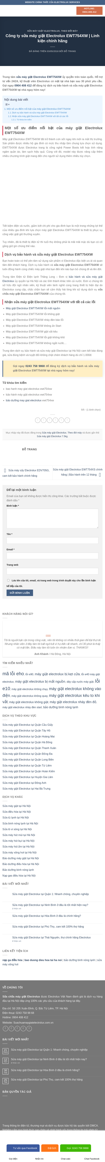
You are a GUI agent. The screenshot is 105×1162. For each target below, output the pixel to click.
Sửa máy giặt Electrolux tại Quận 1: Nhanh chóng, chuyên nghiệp (50, 894)
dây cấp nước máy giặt (80, 681)
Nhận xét (16, 909)
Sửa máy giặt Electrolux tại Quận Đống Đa (27, 753)
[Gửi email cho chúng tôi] (23, 1028)
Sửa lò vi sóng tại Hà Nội (17, 829)
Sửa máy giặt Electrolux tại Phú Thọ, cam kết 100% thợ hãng (48, 926)
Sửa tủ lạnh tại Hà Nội (15, 817)
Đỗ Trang (70, 51)
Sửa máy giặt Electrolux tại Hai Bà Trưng (26, 788)
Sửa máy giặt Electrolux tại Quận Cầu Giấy (27, 724)
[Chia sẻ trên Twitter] (49, 420)
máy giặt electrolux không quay (29, 696)
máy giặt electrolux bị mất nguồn (40, 681)
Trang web (12, 565)
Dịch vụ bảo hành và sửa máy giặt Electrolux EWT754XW (39, 112)
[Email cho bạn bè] (55, 420)
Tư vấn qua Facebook (23, 1148)
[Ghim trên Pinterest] (61, 420)
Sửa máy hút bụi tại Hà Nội (18, 840)
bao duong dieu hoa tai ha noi (43, 960)
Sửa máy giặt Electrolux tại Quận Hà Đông (27, 742)
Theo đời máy (69, 31)
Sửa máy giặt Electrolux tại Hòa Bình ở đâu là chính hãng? (46, 915)
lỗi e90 (29, 674)
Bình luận (13, 505)
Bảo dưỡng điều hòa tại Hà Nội (20, 864)
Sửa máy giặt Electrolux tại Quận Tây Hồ (26, 730)
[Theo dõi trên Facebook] (5, 1028)
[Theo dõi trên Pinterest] (29, 1028)
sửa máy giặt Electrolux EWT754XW (38, 77)
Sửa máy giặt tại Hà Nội (16, 806)
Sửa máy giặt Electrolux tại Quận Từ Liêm (27, 765)
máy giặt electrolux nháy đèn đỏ (73, 702)
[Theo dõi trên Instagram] (11, 1028)
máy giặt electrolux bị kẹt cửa (57, 674)
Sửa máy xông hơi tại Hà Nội (19, 852)
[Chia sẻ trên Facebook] (43, 420)
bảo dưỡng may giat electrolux (24, 400)
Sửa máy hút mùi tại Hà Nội (18, 835)
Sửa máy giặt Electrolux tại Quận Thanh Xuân (29, 748)
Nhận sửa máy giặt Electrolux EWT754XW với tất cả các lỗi (40, 116)
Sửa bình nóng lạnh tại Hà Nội (20, 823)
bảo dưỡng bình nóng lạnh (60, 707)
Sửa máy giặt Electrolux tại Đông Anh (24, 782)
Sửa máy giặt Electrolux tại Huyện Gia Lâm (27, 777)
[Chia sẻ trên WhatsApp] (37, 420)
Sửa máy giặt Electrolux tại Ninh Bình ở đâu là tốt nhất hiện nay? (50, 905)
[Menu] (4, 11)
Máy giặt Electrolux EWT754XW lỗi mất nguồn (33, 308)
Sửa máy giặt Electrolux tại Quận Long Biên (28, 759)
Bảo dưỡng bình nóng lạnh (18, 869)
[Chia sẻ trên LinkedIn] (67, 420)
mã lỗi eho (13, 673)
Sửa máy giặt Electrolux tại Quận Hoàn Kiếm (28, 771)
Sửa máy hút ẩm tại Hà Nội (18, 846)
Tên (9, 534)
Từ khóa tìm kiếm (24, 119)
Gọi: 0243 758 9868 (75, 1148)
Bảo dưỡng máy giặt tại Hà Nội (20, 858)
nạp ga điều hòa (12, 960)
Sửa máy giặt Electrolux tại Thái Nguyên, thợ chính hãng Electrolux (51, 937)
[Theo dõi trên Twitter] (17, 1028)
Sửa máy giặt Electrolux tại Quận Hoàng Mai (28, 736)
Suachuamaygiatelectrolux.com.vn (33, 1022)
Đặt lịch (50, 1148)
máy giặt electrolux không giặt (28, 702)
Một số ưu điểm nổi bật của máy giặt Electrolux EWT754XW (39, 109)
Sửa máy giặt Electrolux (43, 31)
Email (10, 549)
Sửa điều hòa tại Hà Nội (16, 811)
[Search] (72, 10)
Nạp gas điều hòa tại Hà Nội (19, 875)
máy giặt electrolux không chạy (30, 689)
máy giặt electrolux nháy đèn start (22, 707)
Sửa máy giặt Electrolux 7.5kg (52, 436)
